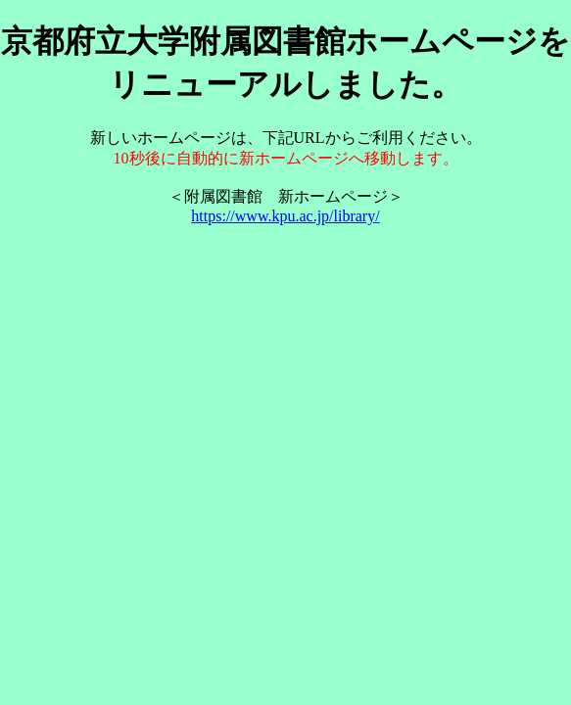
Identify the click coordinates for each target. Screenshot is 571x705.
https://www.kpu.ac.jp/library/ (285, 216)
